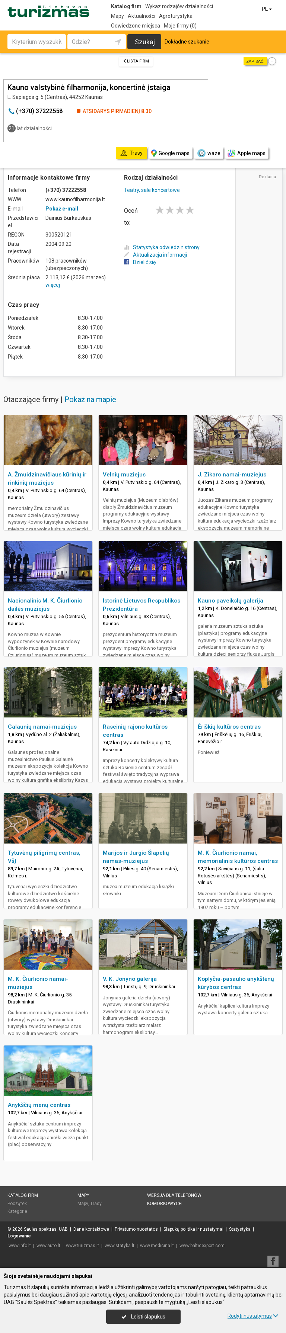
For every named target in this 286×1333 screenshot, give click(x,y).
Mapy (117, 16)
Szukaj (145, 42)
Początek (17, 1203)
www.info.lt (20, 1245)
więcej (52, 285)
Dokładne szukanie (187, 42)
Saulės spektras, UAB (46, 1229)
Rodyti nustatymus (253, 1316)
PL (267, 9)
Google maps (170, 153)
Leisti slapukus (143, 1317)
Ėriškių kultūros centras (229, 726)
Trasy (96, 1203)
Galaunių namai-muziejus (42, 726)
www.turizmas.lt (82, 1245)
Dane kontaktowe (91, 1229)
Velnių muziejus (124, 474)
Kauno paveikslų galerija (230, 600)
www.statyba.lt (119, 1245)
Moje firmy (180, 26)
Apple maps (247, 153)
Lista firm (136, 61)
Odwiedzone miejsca (135, 26)
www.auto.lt (48, 1245)
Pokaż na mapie (90, 399)
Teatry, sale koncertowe (152, 190)
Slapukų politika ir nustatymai (193, 1229)
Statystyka (240, 1229)
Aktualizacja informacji (155, 255)
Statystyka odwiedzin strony (162, 247)
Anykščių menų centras (39, 1105)
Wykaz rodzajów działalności (179, 6)
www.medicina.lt (157, 1245)
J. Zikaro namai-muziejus (232, 474)
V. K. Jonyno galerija (130, 979)
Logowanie (19, 1236)
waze (208, 153)
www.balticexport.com (202, 1245)
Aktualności (141, 16)
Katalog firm (126, 6)
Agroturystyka (176, 16)
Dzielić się (140, 262)
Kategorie (17, 1211)
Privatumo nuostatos (136, 1229)
